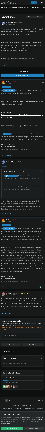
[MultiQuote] (2, 155)
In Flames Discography (8, 146)
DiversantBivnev (11, 22)
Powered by (34, 408)
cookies (41, 417)
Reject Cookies (33, 429)
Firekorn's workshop (7, 144)
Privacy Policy (15, 405)
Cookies (32, 405)
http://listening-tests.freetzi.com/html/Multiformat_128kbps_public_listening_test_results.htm (22, 114)
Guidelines (25, 417)
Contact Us (24, 405)
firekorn (8, 82)
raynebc (8, 293)
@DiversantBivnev (9, 90)
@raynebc (7, 134)
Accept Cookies (12, 429)
